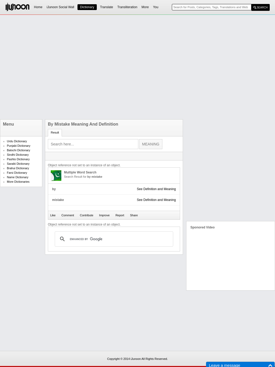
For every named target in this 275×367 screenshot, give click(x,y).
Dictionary (87, 7)
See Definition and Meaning (156, 189)
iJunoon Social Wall (60, 7)
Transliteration (127, 7)
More (145, 7)
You (155, 7)
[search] (113, 239)
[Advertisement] (58, 67)
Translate (106, 7)
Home (38, 7)
